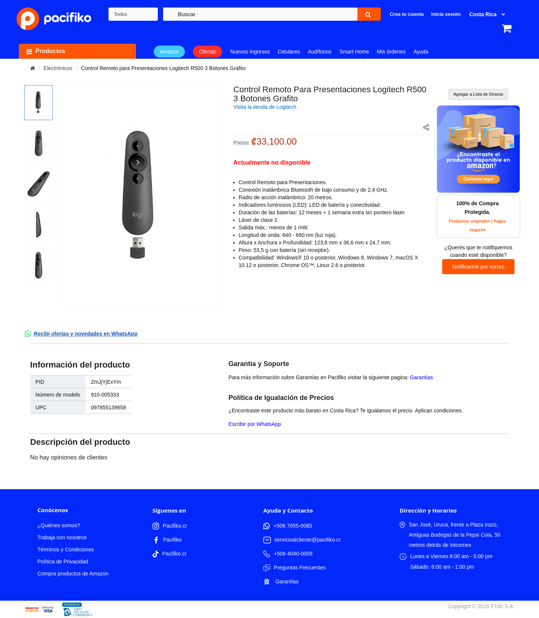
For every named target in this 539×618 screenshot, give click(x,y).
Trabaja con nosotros (62, 537)
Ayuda (421, 52)
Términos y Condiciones (65, 549)
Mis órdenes (391, 52)
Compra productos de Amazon (72, 574)
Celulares (289, 52)
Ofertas (207, 52)
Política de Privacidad (62, 561)
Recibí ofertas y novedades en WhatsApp (85, 334)
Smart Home (354, 52)
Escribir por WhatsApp (254, 424)
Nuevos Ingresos (250, 52)
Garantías (421, 377)
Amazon (169, 52)
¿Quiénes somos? (58, 525)
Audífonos (319, 52)
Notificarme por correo (478, 267)
